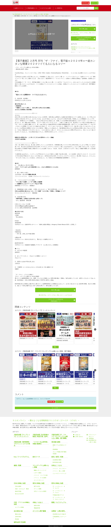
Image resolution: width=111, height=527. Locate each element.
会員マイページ (18, 8)
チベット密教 (37, 488)
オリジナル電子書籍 (39, 511)
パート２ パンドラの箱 (40, 475)
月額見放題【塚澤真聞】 (62, 340)
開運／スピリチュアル (58, 502)
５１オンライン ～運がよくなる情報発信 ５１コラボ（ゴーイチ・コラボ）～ (46, 420)
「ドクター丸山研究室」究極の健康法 (41, 443)
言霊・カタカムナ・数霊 (22, 488)
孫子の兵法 (37, 486)
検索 (96, 8)
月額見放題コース (32, 8)
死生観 (17, 519)
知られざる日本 (19, 493)
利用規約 (90, 438)
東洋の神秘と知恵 (38, 483)
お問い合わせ (78, 436)
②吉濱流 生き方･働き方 (59, 514)
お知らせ (77, 434)
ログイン (94, 3)
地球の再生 (37, 505)
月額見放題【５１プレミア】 (27, 338)
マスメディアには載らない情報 (41, 466)
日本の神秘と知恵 (20, 483)
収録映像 (55, 449)
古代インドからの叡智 (40, 491)
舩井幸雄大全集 (57, 462)
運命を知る (18, 514)
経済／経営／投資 (57, 457)
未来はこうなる (56, 465)
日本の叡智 (18, 486)
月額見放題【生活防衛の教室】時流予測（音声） (41, 435)
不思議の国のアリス (58, 495)
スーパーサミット (39, 480)
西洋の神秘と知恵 (57, 483)
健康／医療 (17, 465)
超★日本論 (18, 491)
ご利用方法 (58, 8)
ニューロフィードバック (59, 473)
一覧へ (55, 347)
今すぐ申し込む (87, 28)
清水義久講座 (55, 442)
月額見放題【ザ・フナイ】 (26, 383)
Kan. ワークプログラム (21, 457)
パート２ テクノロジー (59, 468)
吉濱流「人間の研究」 (58, 511)
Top (13, 14)
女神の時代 (18, 516)
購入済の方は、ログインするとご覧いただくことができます (83, 33)
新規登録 (85, 3)
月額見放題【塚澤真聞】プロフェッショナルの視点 (22, 443)
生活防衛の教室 (57, 460)
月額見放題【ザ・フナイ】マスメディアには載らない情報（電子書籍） (32, 14)
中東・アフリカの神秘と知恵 (22, 503)
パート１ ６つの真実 (40, 477)
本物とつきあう (38, 502)
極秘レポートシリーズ (40, 470)
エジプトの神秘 (19, 507)
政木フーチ (36, 457)
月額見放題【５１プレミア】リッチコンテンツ (80, 46)
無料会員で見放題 (20, 522)
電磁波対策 (37, 508)
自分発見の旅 (18, 511)
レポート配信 (37, 472)
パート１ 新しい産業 (59, 471)
